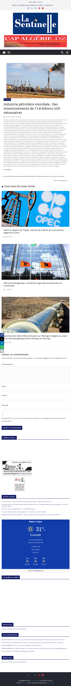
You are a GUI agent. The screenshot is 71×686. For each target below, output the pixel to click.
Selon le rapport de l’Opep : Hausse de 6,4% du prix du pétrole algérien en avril (34, 231)
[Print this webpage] (2, 351)
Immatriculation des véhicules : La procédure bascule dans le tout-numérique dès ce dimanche (37, 642)
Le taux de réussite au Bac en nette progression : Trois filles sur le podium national (24, 512)
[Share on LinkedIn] (2, 343)
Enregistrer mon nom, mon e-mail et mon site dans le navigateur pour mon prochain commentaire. (33, 419)
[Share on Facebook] (2, 335)
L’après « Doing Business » (61, 180)
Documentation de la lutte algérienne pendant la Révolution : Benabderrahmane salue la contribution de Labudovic (33, 176)
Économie (7, 99)
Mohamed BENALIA (7, 639)
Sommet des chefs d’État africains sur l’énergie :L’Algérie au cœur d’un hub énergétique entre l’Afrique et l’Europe (35, 337)
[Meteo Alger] (35, 558)
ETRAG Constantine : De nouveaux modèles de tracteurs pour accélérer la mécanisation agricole (41, 648)
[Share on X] (2, 339)
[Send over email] (2, 347)
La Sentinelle (17, 117)
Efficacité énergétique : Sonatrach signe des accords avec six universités (33, 284)
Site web (5, 405)
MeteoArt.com (38, 570)
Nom (4, 386)
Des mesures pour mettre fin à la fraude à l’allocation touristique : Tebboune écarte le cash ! (26, 501)
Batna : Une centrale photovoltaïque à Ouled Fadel (20, 651)
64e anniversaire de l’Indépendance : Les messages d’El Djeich (18, 509)
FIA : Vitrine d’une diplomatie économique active (28, 645)
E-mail (5, 395)
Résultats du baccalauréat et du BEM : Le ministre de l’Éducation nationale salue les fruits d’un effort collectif (36, 6)
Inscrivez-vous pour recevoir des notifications (14, 629)
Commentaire (7, 364)
